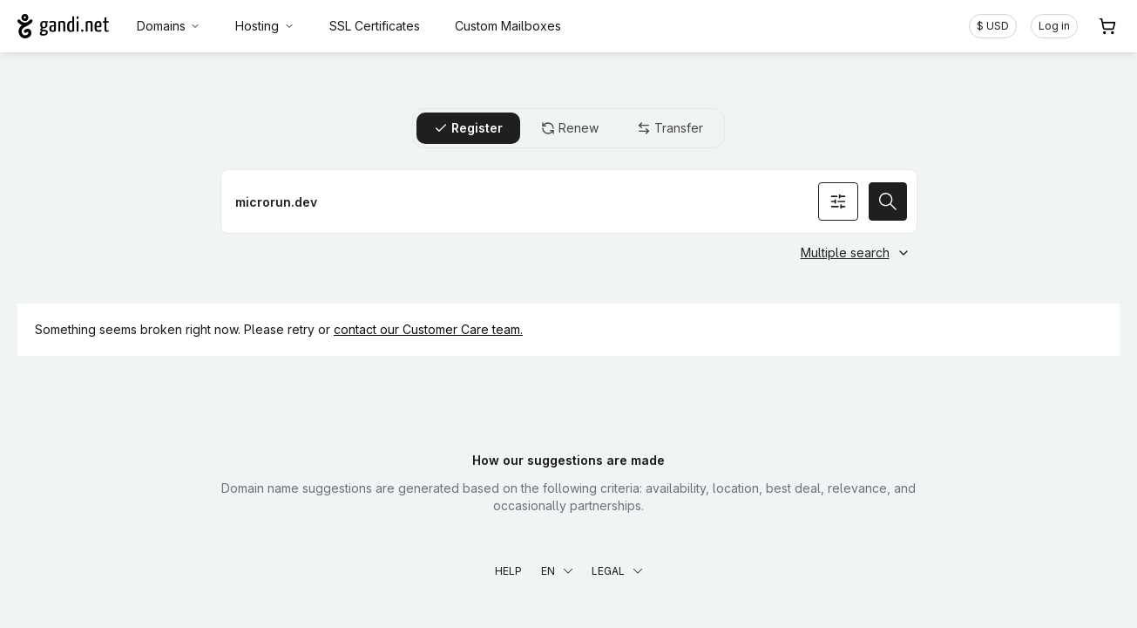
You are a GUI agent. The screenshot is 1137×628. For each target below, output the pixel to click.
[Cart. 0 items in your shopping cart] (1107, 26)
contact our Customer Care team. (428, 329)
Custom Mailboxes (508, 25)
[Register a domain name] (568, 201)
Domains (169, 25)
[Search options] (838, 201)
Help (508, 570)
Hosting (264, 25)
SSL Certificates (374, 25)
